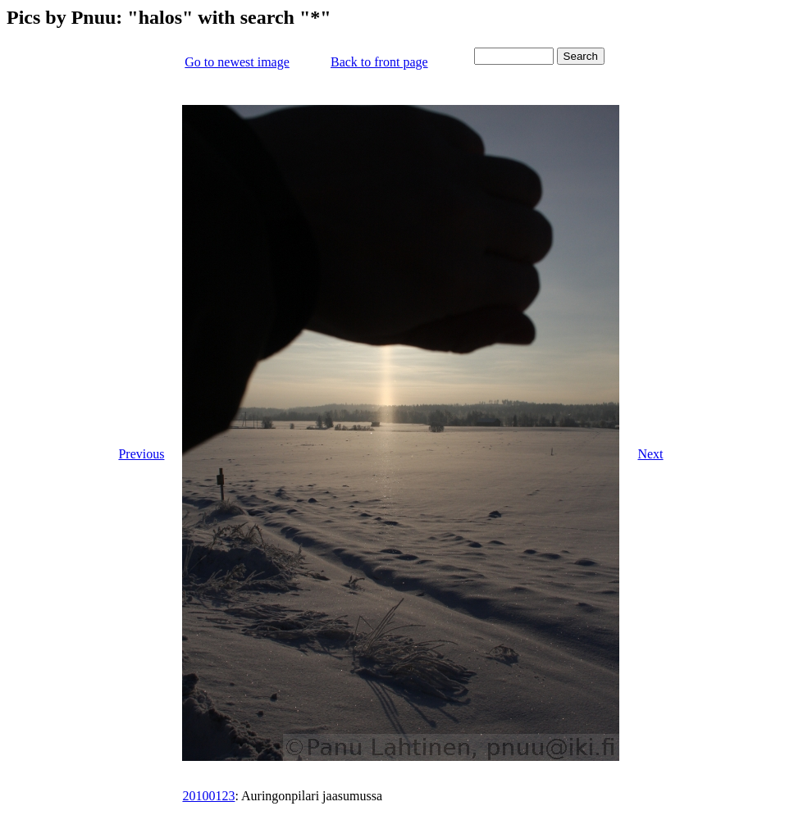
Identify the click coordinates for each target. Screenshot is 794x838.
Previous (141, 454)
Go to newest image (237, 62)
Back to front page (379, 62)
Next (650, 454)
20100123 (208, 796)
